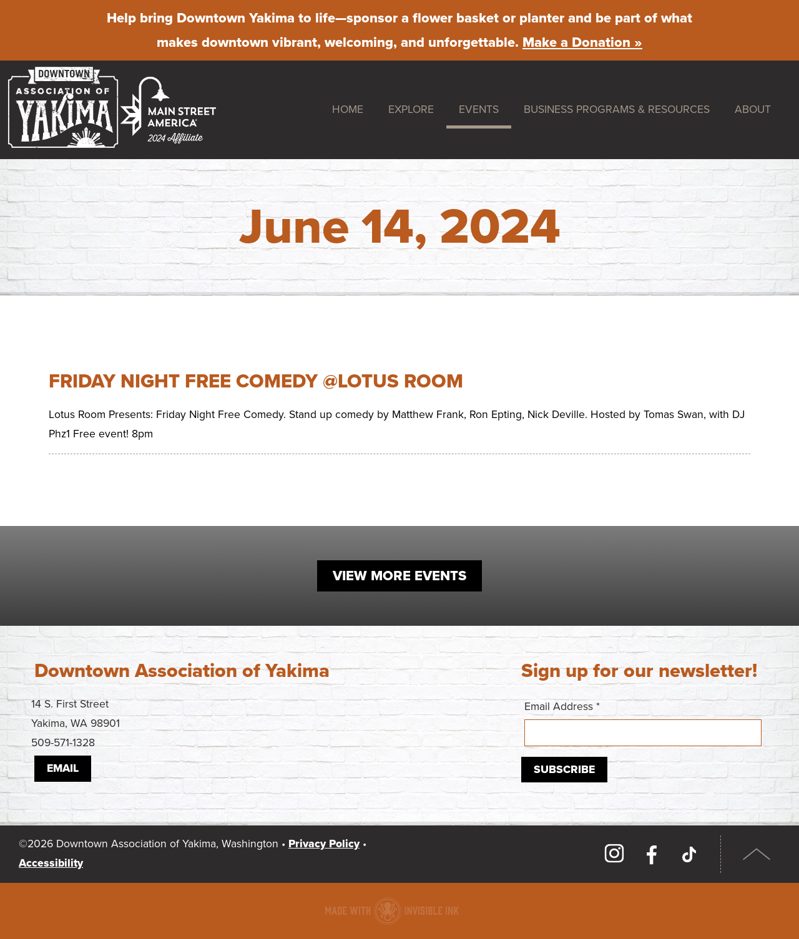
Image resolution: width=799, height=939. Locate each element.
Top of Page (756, 854)
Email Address (643, 723)
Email (63, 768)
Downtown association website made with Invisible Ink (391, 911)
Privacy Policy (324, 843)
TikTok (689, 854)
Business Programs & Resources (617, 109)
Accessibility (51, 863)
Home (347, 109)
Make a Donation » (582, 42)
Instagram (614, 854)
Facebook (651, 854)
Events (479, 109)
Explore (411, 109)
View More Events (399, 576)
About (753, 109)
